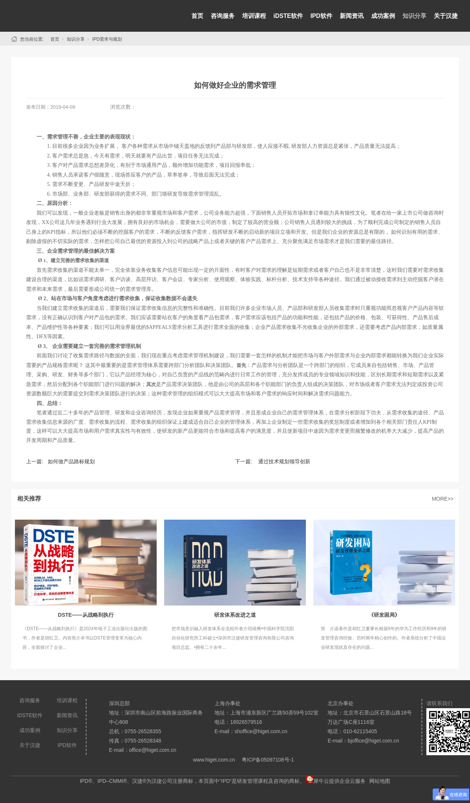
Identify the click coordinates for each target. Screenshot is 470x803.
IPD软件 (321, 16)
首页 (197, 16)
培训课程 (254, 16)
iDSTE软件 (288, 16)
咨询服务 (223, 16)
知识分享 (414, 16)
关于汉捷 (446, 16)
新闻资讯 (352, 16)
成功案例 (383, 16)
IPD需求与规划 (107, 39)
